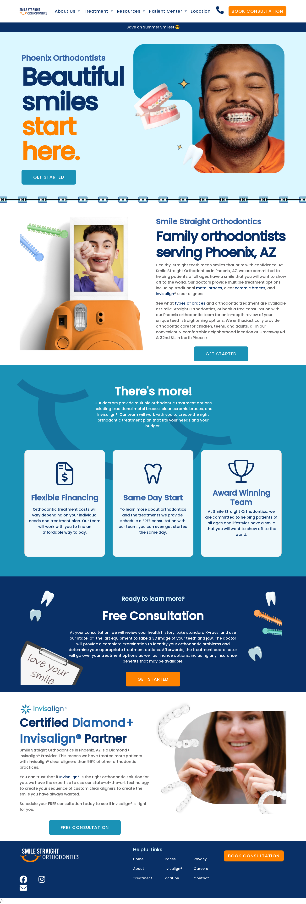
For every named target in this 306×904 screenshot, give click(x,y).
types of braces (190, 303)
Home (138, 859)
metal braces (209, 288)
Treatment (142, 878)
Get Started (48, 177)
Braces (170, 859)
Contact (201, 878)
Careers (201, 868)
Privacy (200, 859)
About (138, 868)
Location (200, 11)
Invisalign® (69, 777)
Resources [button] (129, 11)
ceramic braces (250, 288)
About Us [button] (66, 11)
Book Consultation (257, 11)
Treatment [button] (96, 11)
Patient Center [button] (166, 11)
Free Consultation (85, 827)
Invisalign (165, 293)
